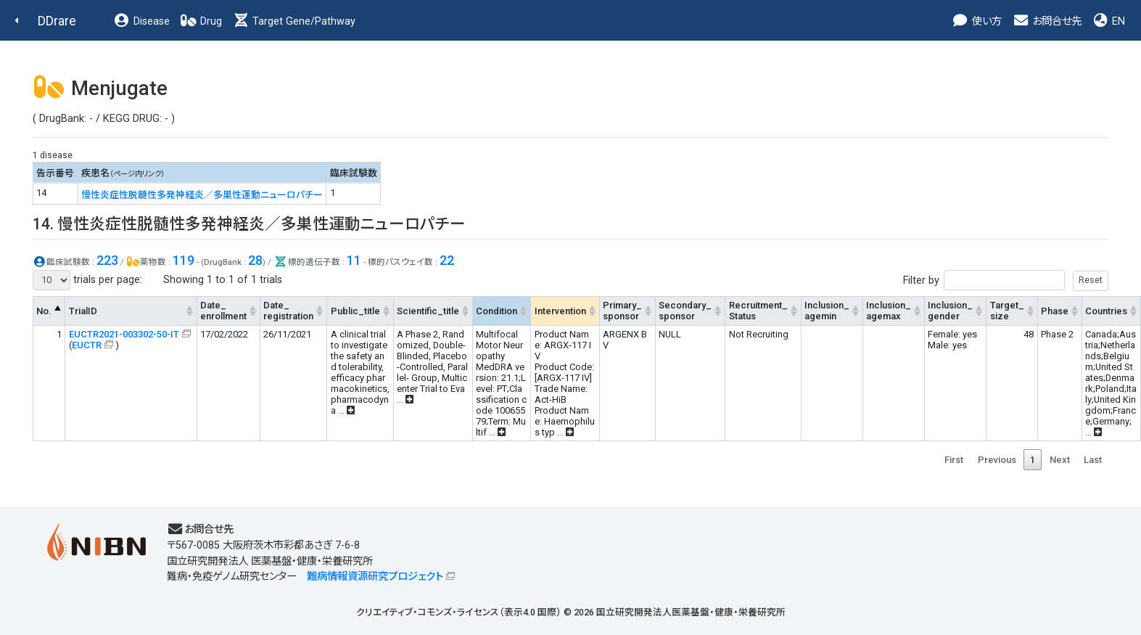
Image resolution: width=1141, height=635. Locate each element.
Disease (141, 21)
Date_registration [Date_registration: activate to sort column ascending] (288, 310)
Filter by (1005, 280)
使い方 (977, 21)
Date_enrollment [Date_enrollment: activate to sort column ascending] (223, 310)
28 (255, 260)
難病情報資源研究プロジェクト (375, 576)
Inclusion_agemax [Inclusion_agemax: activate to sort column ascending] (888, 310)
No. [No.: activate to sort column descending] (44, 311)
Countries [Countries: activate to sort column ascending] (1106, 311)
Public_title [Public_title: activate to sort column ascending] (355, 311)
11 (354, 260)
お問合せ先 (1047, 21)
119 (183, 260)
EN (1108, 21)
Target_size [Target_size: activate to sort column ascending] (1007, 310)
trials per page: (87, 280)
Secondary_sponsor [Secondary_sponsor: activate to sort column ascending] (685, 310)
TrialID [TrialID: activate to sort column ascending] (83, 311)
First (953, 459)
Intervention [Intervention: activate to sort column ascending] (560, 311)
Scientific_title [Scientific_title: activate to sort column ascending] (428, 311)
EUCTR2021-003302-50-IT (124, 334)
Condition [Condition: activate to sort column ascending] (496, 311)
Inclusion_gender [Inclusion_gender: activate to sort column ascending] (950, 310)
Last (1093, 459)
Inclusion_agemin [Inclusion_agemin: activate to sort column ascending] (826, 310)
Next (1060, 459)
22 (447, 260)
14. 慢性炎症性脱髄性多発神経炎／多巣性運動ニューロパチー (249, 224)
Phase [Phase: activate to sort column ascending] (1054, 311)
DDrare (57, 20)
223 (107, 260)
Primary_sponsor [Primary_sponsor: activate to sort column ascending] (622, 310)
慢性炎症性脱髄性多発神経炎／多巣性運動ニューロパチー (202, 194)
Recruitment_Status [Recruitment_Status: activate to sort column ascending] (758, 310)
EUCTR (87, 345)
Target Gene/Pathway (293, 21)
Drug (201, 21)
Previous (997, 459)
